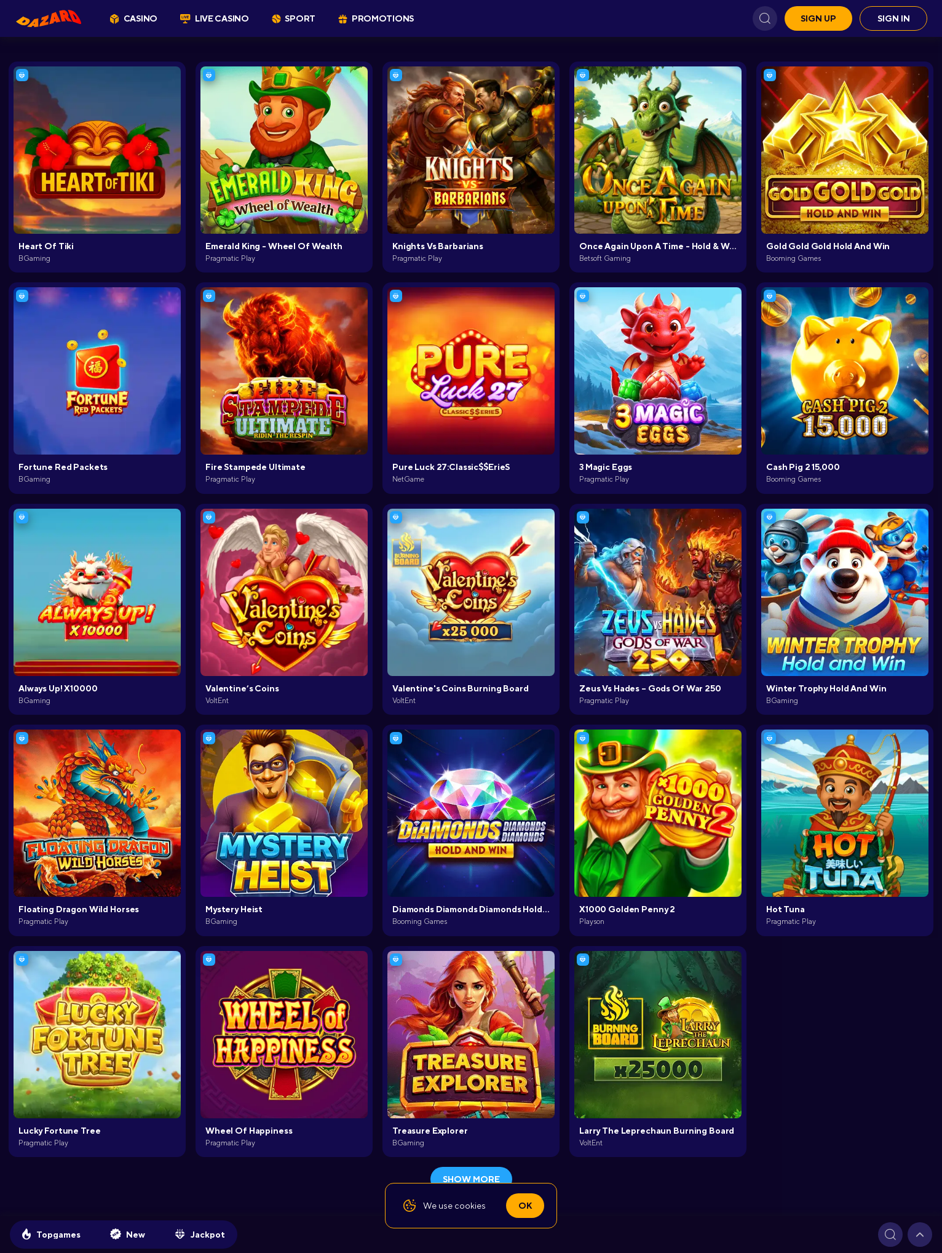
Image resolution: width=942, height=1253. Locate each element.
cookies (470, 1206)
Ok (525, 1206)
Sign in (893, 18)
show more (471, 1179)
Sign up (818, 18)
